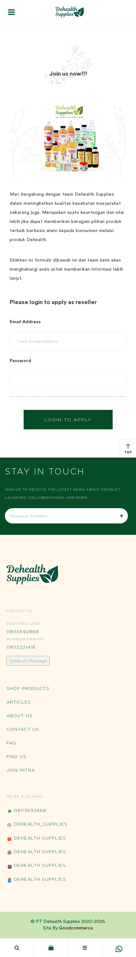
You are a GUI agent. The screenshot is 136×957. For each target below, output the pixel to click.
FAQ (11, 743)
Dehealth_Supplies (36, 825)
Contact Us (22, 729)
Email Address (25, 322)
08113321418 (20, 647)
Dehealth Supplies (36, 839)
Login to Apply (68, 419)
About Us (19, 715)
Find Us (16, 756)
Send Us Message (28, 660)
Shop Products (28, 688)
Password (20, 361)
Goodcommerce (76, 928)
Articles (18, 702)
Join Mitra (20, 770)
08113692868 (22, 631)
